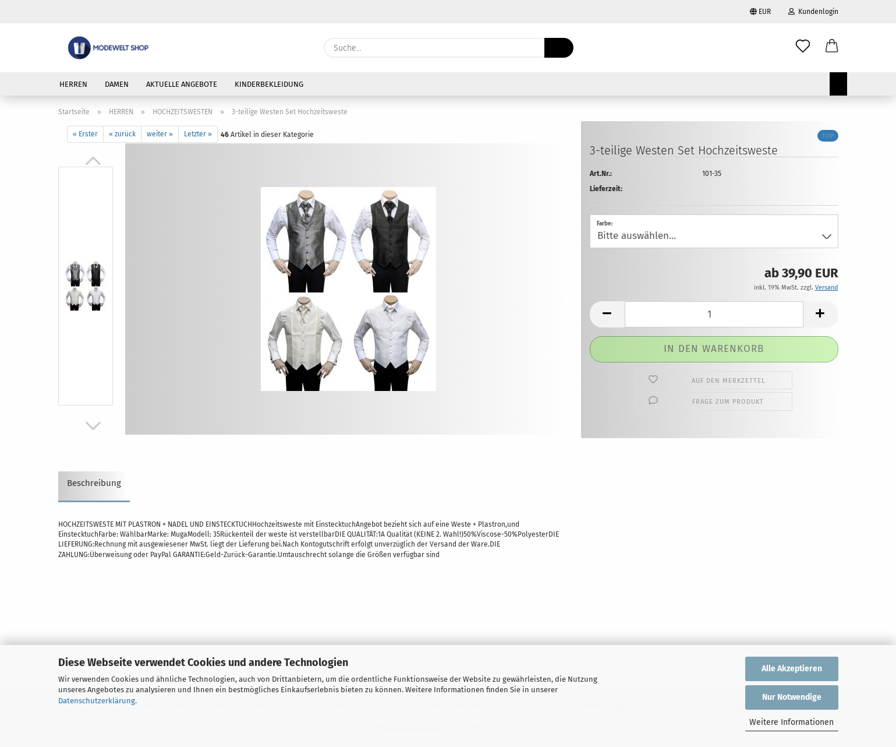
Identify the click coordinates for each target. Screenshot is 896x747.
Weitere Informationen (791, 722)
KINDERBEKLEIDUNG (269, 84)
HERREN (73, 84)
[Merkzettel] (802, 47)
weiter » (160, 134)
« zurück (122, 134)
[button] (832, 47)
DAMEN (117, 84)
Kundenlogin (813, 12)
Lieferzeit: (606, 189)
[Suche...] (558, 48)
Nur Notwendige (791, 697)
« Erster (85, 134)
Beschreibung (94, 483)
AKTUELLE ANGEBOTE (181, 84)
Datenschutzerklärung (96, 700)
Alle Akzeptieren (792, 669)
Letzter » (198, 134)
